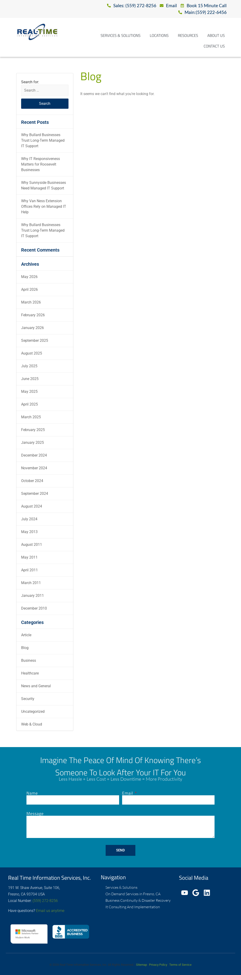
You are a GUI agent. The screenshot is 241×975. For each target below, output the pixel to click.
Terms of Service (180, 964)
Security (27, 699)
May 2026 (29, 277)
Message (35, 814)
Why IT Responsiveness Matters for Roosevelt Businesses (40, 164)
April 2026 (29, 289)
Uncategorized (33, 711)
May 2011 (29, 557)
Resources (188, 35)
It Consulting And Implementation (132, 907)
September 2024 (34, 493)
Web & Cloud (31, 724)
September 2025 (34, 340)
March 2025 (31, 417)
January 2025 (32, 442)
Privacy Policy (158, 964)
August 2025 (31, 353)
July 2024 (29, 519)
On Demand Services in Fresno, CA (132, 894)
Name (32, 793)
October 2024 (32, 481)
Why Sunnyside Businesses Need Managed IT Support (43, 185)
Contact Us (214, 46)
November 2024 (34, 468)
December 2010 (34, 608)
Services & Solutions (120, 35)
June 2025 (30, 379)
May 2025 (29, 391)
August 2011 (31, 544)
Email (128, 793)
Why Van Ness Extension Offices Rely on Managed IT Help (43, 206)
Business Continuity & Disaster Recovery (138, 900)
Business (28, 660)
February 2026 (33, 315)
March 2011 (31, 583)
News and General (36, 686)
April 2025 (29, 404)
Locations (159, 35)
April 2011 (29, 570)
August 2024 (31, 506)
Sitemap (141, 964)
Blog (25, 648)
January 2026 (32, 328)
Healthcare (30, 673)
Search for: (30, 82)
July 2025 (29, 366)
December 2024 (34, 455)
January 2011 (32, 595)
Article (26, 635)
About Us (216, 35)
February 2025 (33, 430)
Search (44, 103)
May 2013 (29, 532)
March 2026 (31, 302)
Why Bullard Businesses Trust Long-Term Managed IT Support (43, 140)
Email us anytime (50, 910)
